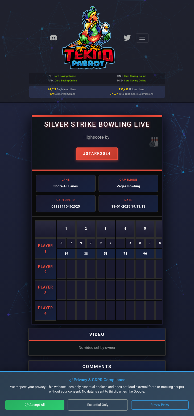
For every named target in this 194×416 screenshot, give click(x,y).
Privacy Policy (160, 404)
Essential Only (97, 405)
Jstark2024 (97, 153)
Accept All (35, 405)
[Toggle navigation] (142, 38)
